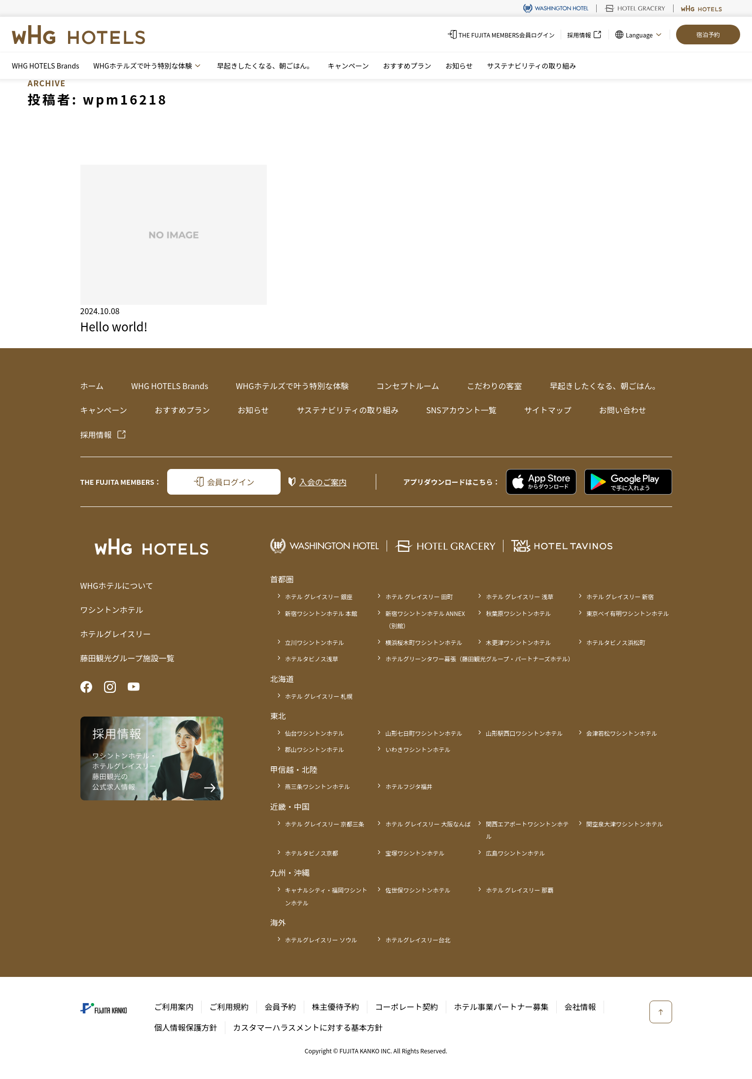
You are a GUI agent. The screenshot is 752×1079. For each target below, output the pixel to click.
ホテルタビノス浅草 (311, 658)
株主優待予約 (335, 1006)
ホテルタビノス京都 (311, 853)
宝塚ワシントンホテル (414, 853)
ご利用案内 (174, 1006)
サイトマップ (548, 410)
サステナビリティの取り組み (531, 66)
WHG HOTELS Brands (45, 66)
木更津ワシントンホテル (518, 642)
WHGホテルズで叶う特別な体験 (292, 386)
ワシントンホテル (111, 609)
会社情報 (580, 1006)
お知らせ (459, 66)
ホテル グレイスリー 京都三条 (324, 824)
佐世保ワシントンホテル (417, 890)
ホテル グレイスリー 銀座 (319, 596)
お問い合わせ (622, 410)
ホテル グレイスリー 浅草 (519, 596)
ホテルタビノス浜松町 (615, 642)
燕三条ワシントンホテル (317, 786)
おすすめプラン (407, 66)
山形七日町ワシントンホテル (423, 733)
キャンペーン (348, 66)
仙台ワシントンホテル (314, 733)
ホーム (92, 386)
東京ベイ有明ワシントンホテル (627, 613)
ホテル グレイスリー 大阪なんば (427, 824)
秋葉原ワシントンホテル (518, 613)
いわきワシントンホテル (417, 749)
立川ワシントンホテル (314, 642)
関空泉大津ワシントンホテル (624, 824)
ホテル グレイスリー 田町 (419, 596)
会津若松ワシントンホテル (621, 733)
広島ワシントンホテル (515, 853)
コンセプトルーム (407, 386)
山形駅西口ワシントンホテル (524, 733)
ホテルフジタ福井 (408, 786)
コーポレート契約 (406, 1006)
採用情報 (96, 434)
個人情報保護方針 (185, 1027)
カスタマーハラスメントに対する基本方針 (308, 1027)
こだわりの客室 (494, 386)
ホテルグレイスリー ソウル (321, 939)
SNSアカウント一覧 (461, 410)
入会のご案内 (323, 482)
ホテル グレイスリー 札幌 (319, 696)
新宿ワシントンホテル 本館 (321, 613)
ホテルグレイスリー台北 (417, 939)
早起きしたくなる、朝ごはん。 (265, 66)
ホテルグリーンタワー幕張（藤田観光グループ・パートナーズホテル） (479, 658)
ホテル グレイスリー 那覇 (519, 890)
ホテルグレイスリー (115, 634)
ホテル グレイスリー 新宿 (620, 596)
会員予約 (280, 1006)
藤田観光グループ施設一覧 (127, 658)
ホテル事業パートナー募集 (501, 1006)
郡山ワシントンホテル (314, 749)
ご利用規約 (229, 1006)
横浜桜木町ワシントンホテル (423, 642)
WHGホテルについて (116, 585)
